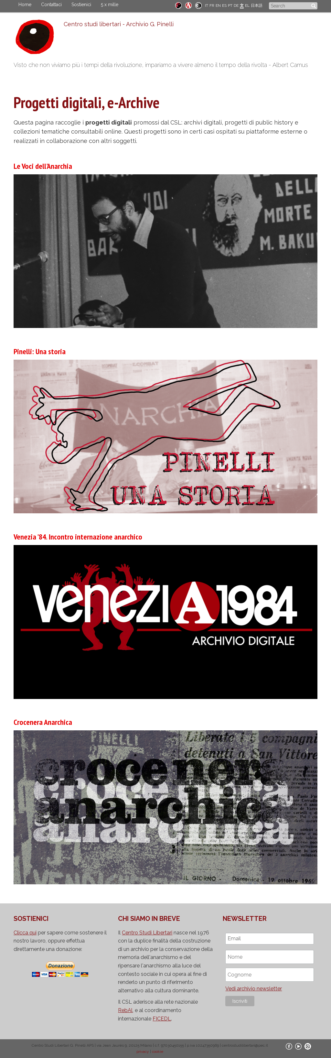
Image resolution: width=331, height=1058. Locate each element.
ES (224, 5)
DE (236, 5)
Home (24, 4)
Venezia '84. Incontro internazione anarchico (78, 537)
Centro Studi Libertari (147, 933)
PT (230, 5)
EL (247, 5)
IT (206, 5)
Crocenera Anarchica (43, 722)
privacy (142, 1051)
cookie (157, 1051)
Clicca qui (25, 933)
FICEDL (162, 1019)
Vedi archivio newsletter (253, 989)
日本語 (256, 5)
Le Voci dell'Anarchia (43, 166)
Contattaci (51, 4)
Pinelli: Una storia (40, 351)
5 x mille (109, 4)
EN (218, 5)
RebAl (125, 1010)
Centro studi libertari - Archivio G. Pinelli (119, 24)
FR (211, 5)
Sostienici (81, 4)
